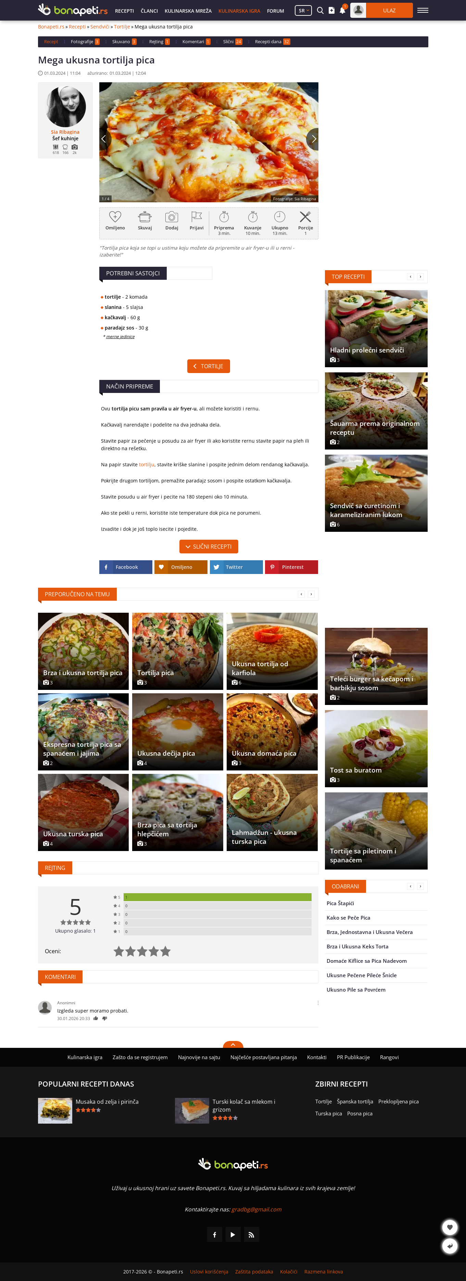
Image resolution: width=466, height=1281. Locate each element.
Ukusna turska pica (73, 833)
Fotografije (85, 41)
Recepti (124, 11)
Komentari (196, 41)
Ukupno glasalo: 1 (75, 930)
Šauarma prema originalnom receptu (375, 428)
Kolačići (289, 1271)
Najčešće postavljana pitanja (263, 1057)
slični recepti (212, 546)
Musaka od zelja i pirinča (107, 1101)
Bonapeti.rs (51, 26)
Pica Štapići (340, 903)
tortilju (146, 464)
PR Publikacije (353, 1057)
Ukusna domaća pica (264, 753)
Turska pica (328, 1113)
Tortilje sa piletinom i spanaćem (363, 855)
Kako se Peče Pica (348, 917)
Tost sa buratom (356, 770)
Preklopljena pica (398, 1101)
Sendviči (100, 26)
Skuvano (124, 41)
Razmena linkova (323, 1271)
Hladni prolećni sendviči (367, 350)
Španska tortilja (355, 1101)
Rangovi (389, 1057)
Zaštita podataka (254, 1271)
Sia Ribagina (65, 132)
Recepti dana (272, 41)
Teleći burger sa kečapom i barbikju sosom (371, 683)
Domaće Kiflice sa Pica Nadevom (367, 960)
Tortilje (122, 26)
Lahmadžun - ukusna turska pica (264, 837)
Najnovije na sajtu (199, 1057)
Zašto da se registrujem (140, 1057)
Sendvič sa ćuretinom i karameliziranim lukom (366, 510)
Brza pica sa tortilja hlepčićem (167, 829)
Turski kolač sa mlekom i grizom (244, 1105)
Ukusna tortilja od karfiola (260, 668)
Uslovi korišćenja (209, 1271)
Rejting (159, 41)
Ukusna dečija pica (166, 753)
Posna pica (360, 1113)
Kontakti (317, 1057)
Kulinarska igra (239, 11)
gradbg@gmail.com (256, 1209)
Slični (232, 41)
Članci (149, 11)
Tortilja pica (155, 672)
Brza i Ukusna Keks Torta (358, 946)
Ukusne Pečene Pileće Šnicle (362, 975)
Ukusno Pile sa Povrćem (356, 989)
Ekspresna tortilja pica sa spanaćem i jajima (82, 749)
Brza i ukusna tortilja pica (83, 672)
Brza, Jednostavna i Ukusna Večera (370, 932)
